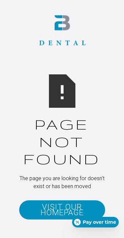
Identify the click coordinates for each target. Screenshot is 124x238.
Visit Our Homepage (62, 209)
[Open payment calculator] (95, 222)
